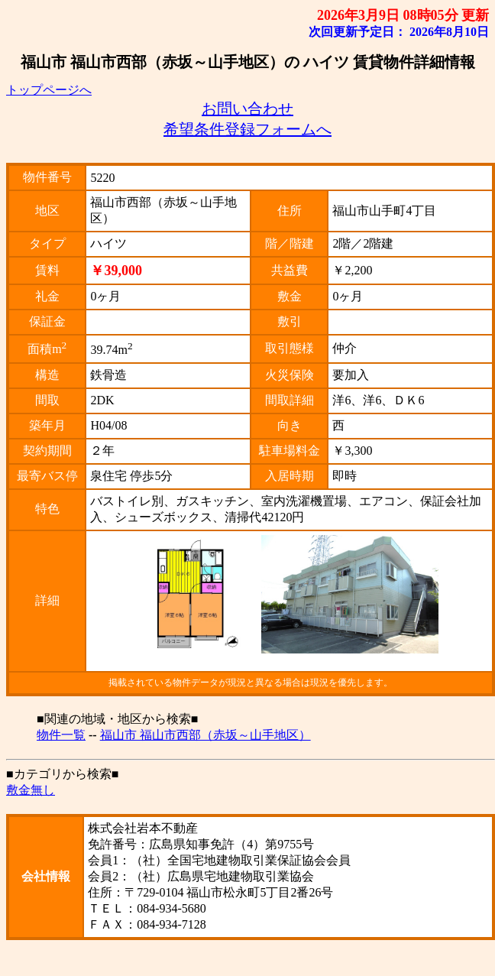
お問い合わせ (247, 108)
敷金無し (30, 789)
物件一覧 (61, 734)
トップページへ (49, 89)
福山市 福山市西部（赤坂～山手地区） (205, 734)
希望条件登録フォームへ (247, 129)
